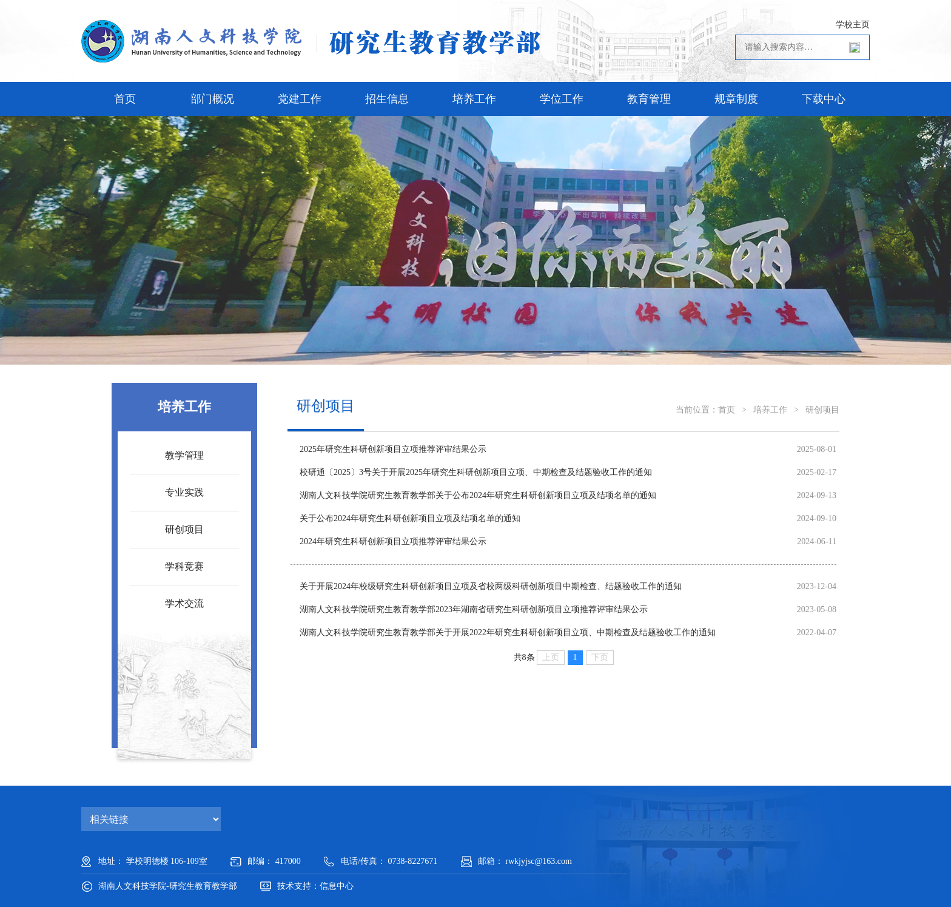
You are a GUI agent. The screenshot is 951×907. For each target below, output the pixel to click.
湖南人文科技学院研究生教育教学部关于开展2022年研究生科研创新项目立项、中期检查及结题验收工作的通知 (508, 632)
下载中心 (823, 99)
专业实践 (184, 492)
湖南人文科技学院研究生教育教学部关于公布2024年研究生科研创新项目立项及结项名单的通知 (478, 495)
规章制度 (736, 99)
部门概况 (212, 99)
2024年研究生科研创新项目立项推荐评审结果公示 (393, 541)
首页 (125, 99)
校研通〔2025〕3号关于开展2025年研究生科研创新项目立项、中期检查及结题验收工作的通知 (476, 472)
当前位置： (697, 409)
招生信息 (387, 99)
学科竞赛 (184, 566)
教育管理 (649, 99)
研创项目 (184, 529)
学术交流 (184, 603)
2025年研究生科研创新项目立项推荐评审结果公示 (393, 449)
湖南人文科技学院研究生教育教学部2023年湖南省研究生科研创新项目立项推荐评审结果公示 (474, 609)
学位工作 (561, 99)
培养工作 (474, 99)
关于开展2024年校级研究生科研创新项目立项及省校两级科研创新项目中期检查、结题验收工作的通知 (491, 586)
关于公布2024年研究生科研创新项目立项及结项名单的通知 (410, 518)
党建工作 (299, 99)
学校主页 (853, 24)
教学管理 (184, 455)
